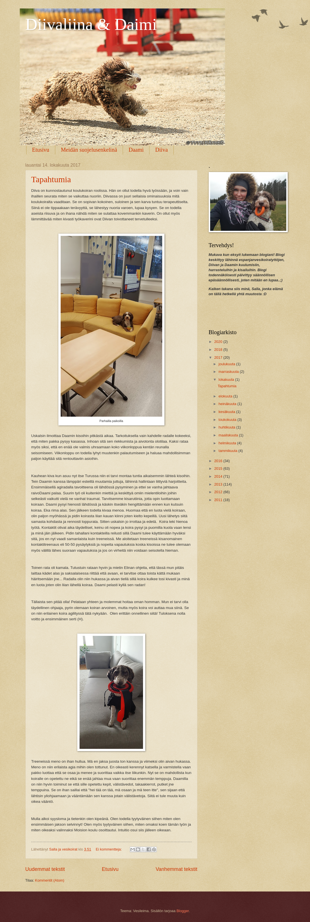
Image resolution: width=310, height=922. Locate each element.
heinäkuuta (228, 404)
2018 (218, 349)
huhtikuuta (227, 427)
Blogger (183, 911)
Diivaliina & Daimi (91, 24)
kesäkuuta (227, 412)
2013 (218, 484)
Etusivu (40, 150)
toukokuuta (228, 419)
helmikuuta (228, 443)
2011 (218, 500)
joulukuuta (227, 364)
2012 (218, 492)
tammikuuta (228, 451)
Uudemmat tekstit (45, 869)
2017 (218, 357)
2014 (218, 476)
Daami (136, 150)
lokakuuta (227, 379)
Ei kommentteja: (109, 849)
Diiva (161, 150)
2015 (218, 468)
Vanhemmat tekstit (176, 869)
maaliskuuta (229, 435)
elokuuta (226, 396)
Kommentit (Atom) (49, 880)
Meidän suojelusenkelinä (89, 150)
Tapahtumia (51, 179)
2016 (218, 461)
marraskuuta (229, 371)
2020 (218, 342)
